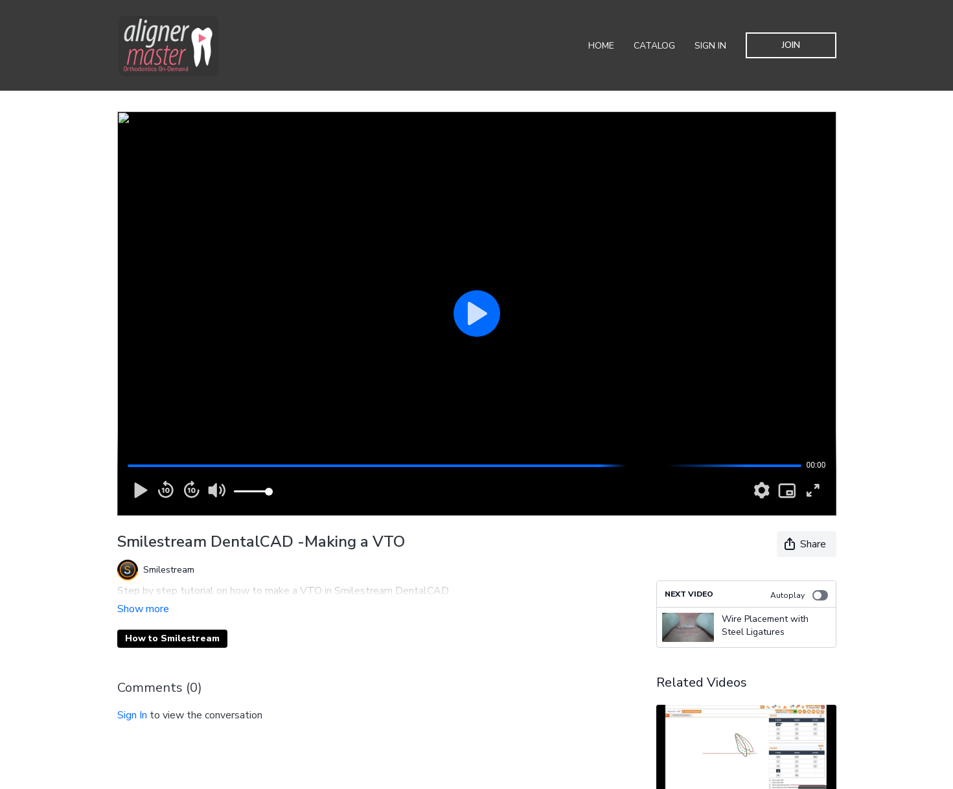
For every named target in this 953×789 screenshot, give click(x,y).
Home (601, 46)
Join (791, 45)
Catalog (654, 46)
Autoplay (799, 595)
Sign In (710, 46)
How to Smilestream (172, 620)
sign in (132, 697)
